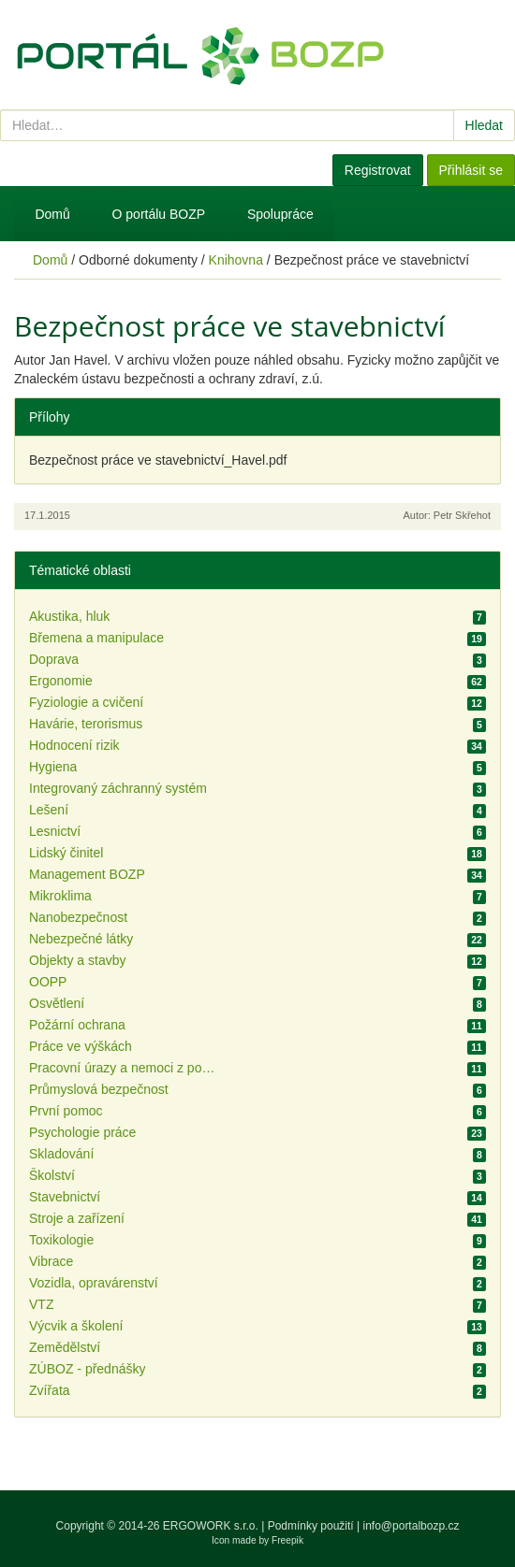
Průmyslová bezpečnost (99, 1089)
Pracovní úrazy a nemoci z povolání (122, 1067)
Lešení (48, 809)
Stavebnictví (64, 1196)
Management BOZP (87, 874)
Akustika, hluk (69, 616)
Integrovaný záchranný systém (118, 788)
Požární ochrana (77, 1024)
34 (476, 746)
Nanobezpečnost (78, 917)
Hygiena (53, 766)
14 (476, 1197)
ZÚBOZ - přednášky (87, 1368)
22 (476, 939)
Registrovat (378, 170)
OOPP (47, 981)
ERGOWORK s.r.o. (212, 1525)
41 (476, 1219)
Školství (52, 1175)
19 (476, 638)
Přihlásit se (471, 170)
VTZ (41, 1304)
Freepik (287, 1540)
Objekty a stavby (77, 960)
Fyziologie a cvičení (86, 702)
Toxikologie (61, 1239)
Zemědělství (64, 1347)
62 (476, 681)
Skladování (61, 1153)
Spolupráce (280, 214)
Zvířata (49, 1390)
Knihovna (236, 259)
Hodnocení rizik (74, 745)
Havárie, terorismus (85, 723)
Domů (52, 214)
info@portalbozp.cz (411, 1525)
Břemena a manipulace (96, 637)
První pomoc (66, 1110)
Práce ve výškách (80, 1046)
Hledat (484, 125)
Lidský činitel (66, 852)
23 (476, 1133)
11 (476, 1025)
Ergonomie (61, 680)
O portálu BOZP (159, 214)
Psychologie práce (82, 1132)
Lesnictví (55, 831)
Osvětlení (56, 1003)
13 (476, 1326)
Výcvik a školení (76, 1325)
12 (476, 703)
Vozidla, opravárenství (93, 1282)
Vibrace (51, 1261)
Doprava (54, 659)
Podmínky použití (311, 1525)
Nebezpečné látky (81, 938)
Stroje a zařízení (77, 1218)
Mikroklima (60, 895)
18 (476, 853)
